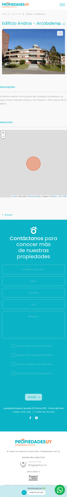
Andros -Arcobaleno (35, 14)
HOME (4, 14)
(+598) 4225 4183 (22, 412)
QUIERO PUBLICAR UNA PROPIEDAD (34, 355)
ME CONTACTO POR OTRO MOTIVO (34, 373)
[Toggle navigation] (62, 5)
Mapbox (54, 196)
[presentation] (33, 388)
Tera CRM (62, 196)
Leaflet (14, 196)
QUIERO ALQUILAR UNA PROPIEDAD (35, 346)
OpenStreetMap (35, 196)
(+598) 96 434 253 (44, 412)
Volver (7, 215)
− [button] (3, 136)
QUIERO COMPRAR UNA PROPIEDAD (34, 364)
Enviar (34, 397)
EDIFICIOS (16, 14)
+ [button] (3, 133)
